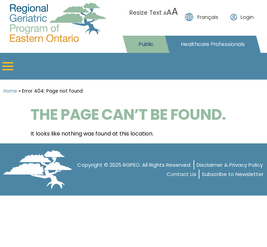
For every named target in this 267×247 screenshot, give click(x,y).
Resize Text (153, 13)
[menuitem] (203, 17)
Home (10, 91)
